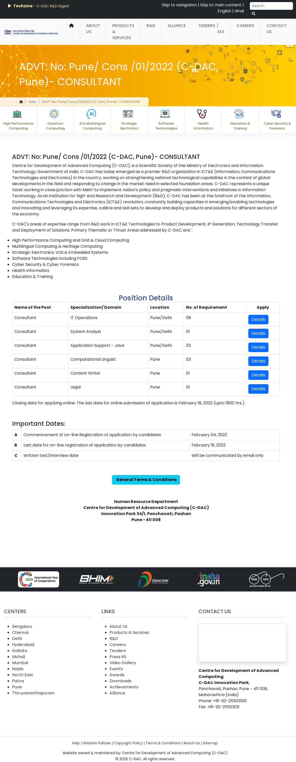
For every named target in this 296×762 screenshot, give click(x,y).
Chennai (20, 632)
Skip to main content (220, 5)
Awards (117, 675)
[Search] (271, 6)
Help (76, 743)
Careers (245, 26)
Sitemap (210, 743)
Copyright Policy (128, 743)
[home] (71, 32)
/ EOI (220, 29)
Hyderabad (23, 644)
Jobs (32, 102)
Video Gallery (123, 663)
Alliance (177, 26)
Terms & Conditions (163, 743)
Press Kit (118, 657)
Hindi (239, 11)
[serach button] (254, 14)
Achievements (124, 687)
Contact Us (276, 29)
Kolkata (19, 651)
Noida (17, 669)
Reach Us (192, 743)
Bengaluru (22, 626)
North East (22, 675)
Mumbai (20, 663)
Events (116, 669)
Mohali (18, 657)
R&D (151, 26)
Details (258, 319)
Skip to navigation (179, 5)
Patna (18, 681)
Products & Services (123, 32)
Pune (17, 687)
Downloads (120, 681)
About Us (93, 29)
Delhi (17, 638)
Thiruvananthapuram (33, 693)
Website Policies (97, 743)
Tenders (206, 26)
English (224, 11)
